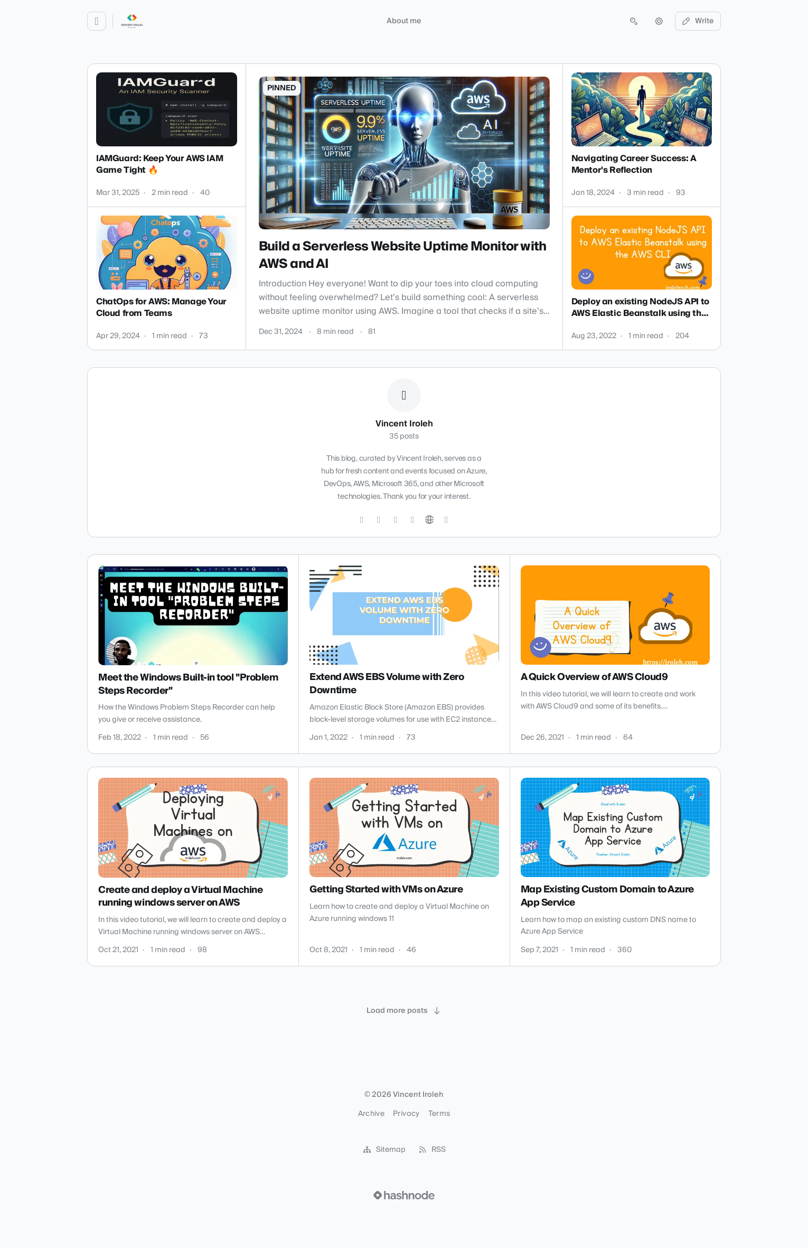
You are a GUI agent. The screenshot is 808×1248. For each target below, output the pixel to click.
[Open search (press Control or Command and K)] (633, 21)
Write (698, 21)
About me (404, 21)
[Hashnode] (446, 520)
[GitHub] (378, 520)
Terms (439, 1113)
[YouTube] (412, 520)
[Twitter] (361, 520)
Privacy (406, 1113)
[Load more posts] (404, 1010)
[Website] (429, 520)
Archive (371, 1113)
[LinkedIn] (395, 520)
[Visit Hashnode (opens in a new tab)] (404, 1195)
